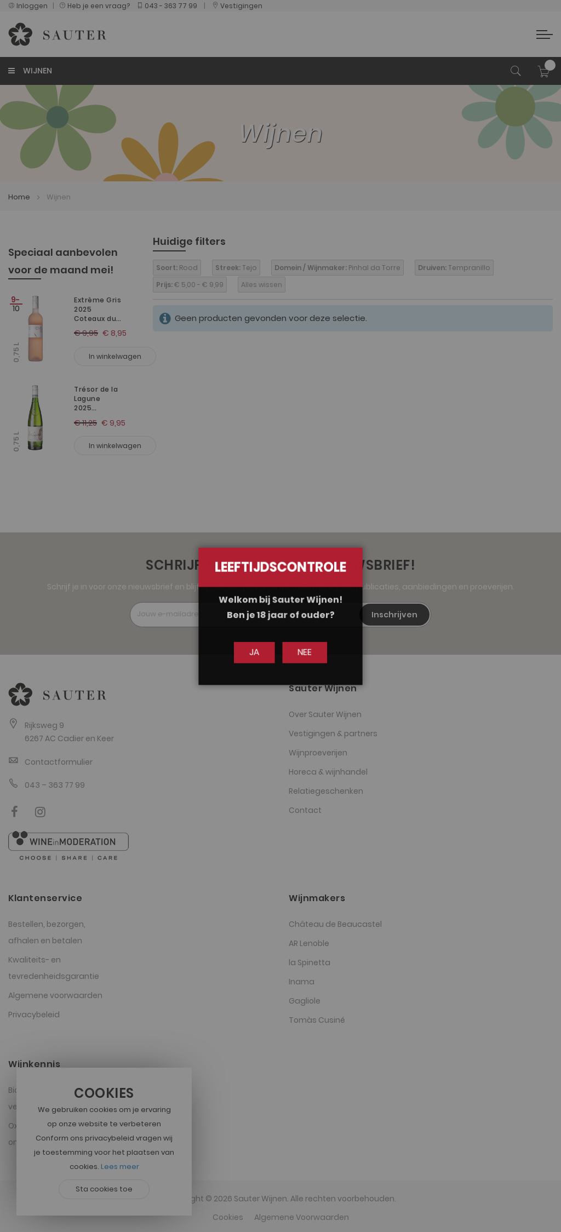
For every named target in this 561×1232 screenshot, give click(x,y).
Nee (302, 652)
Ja (256, 652)
